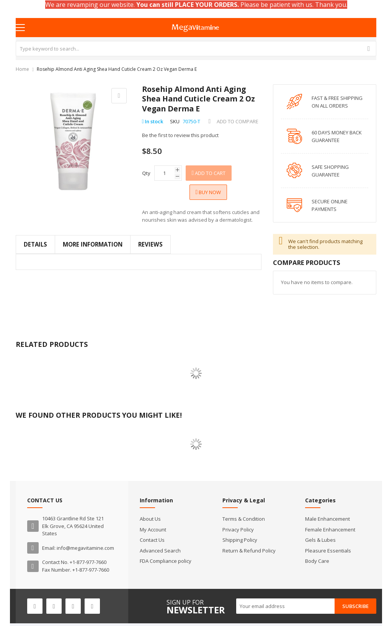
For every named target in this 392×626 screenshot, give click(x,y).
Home (22, 69)
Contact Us (152, 539)
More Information (92, 244)
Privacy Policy (238, 529)
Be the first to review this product (180, 135)
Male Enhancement (327, 518)
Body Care (317, 560)
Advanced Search (160, 550)
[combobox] (196, 48)
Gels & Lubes (320, 539)
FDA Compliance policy (165, 560)
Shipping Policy (239, 539)
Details (35, 244)
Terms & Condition (243, 518)
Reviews (150, 244)
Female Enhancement (330, 529)
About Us (150, 518)
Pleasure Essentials (328, 550)
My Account (153, 529)
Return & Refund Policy (249, 550)
